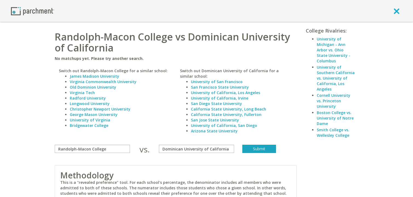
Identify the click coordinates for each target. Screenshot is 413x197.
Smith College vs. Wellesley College (333, 132)
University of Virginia (90, 120)
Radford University (88, 98)
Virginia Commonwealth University (103, 81)
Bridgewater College (89, 125)
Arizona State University (214, 131)
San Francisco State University (220, 87)
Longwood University (90, 103)
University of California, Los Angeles (225, 92)
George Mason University (94, 114)
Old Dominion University (93, 87)
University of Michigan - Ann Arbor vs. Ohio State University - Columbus (333, 49)
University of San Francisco (217, 81)
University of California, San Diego (224, 125)
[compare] (92, 149)
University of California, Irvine (219, 98)
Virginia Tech (82, 92)
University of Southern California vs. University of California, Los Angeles (336, 78)
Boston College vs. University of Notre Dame (335, 118)
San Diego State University (216, 103)
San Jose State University (215, 120)
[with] (196, 149)
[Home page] (32, 10)
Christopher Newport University (100, 109)
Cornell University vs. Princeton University (333, 101)
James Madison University (94, 76)
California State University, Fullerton (226, 114)
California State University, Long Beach (228, 109)
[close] (396, 11)
